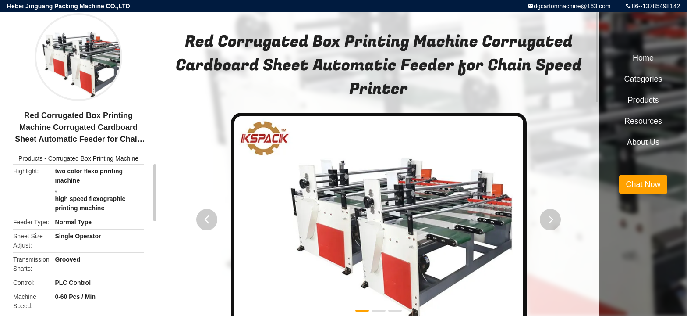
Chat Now (643, 184)
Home (643, 58)
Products (30, 158)
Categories (643, 79)
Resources (643, 121)
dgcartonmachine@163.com (572, 6)
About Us (643, 142)
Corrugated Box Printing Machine (93, 158)
